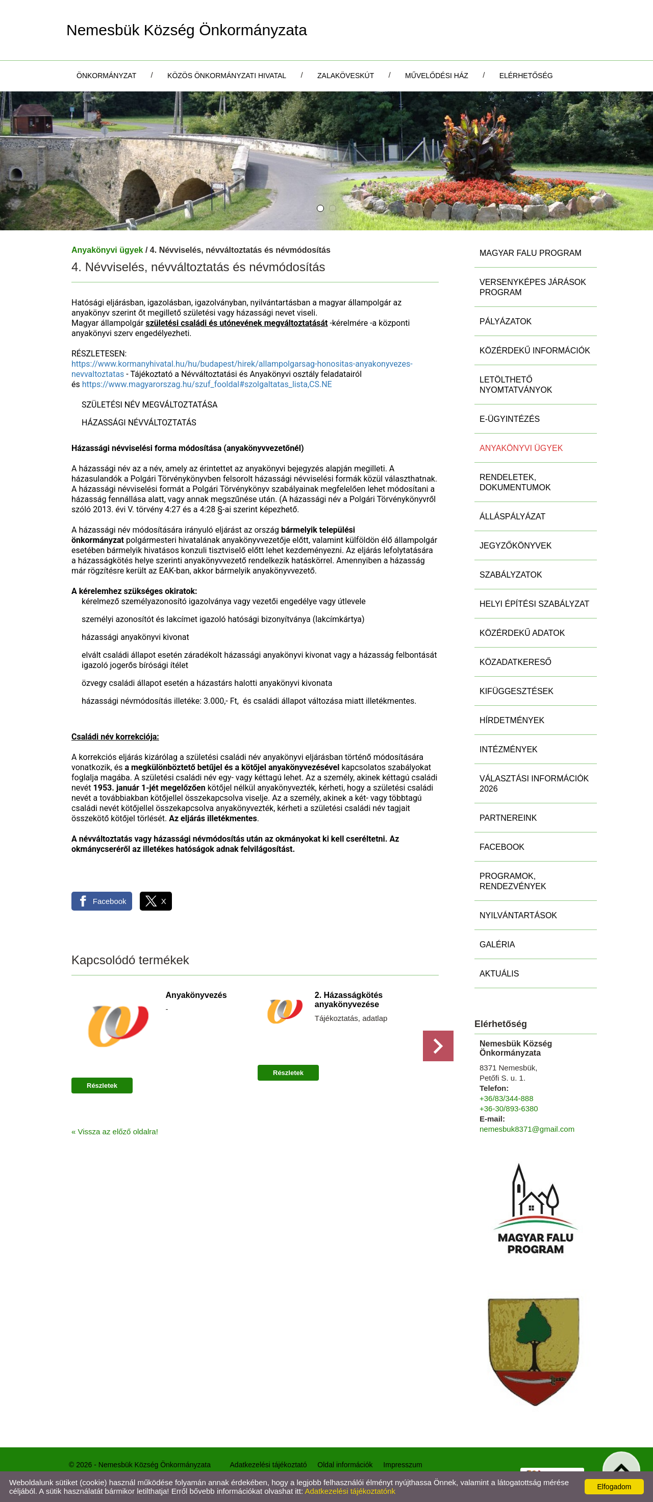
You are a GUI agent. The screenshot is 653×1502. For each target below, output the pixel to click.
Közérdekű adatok (522, 633)
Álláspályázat (512, 516)
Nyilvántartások (518, 915)
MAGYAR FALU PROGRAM (531, 253)
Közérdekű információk (535, 350)
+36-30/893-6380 (509, 1108)
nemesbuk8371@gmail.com (527, 1129)
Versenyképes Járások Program (533, 287)
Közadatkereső (515, 662)
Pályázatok (506, 321)
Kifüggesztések (517, 691)
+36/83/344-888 (507, 1098)
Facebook (502, 847)
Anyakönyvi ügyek (107, 250)
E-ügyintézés (510, 419)
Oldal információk (344, 1465)
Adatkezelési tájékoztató (268, 1465)
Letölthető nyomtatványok (516, 384)
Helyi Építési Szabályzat (534, 604)
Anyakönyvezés (196, 995)
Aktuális (499, 973)
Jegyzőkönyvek (515, 545)
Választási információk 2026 (534, 783)
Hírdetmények (512, 720)
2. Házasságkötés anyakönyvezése (349, 1000)
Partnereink (508, 818)
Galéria (497, 944)
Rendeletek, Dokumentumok (515, 482)
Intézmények (509, 749)
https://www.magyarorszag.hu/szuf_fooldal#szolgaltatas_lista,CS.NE (207, 384)
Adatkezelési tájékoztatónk (350, 1491)
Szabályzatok (511, 574)
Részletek (102, 1085)
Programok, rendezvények (513, 881)
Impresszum (402, 1465)
